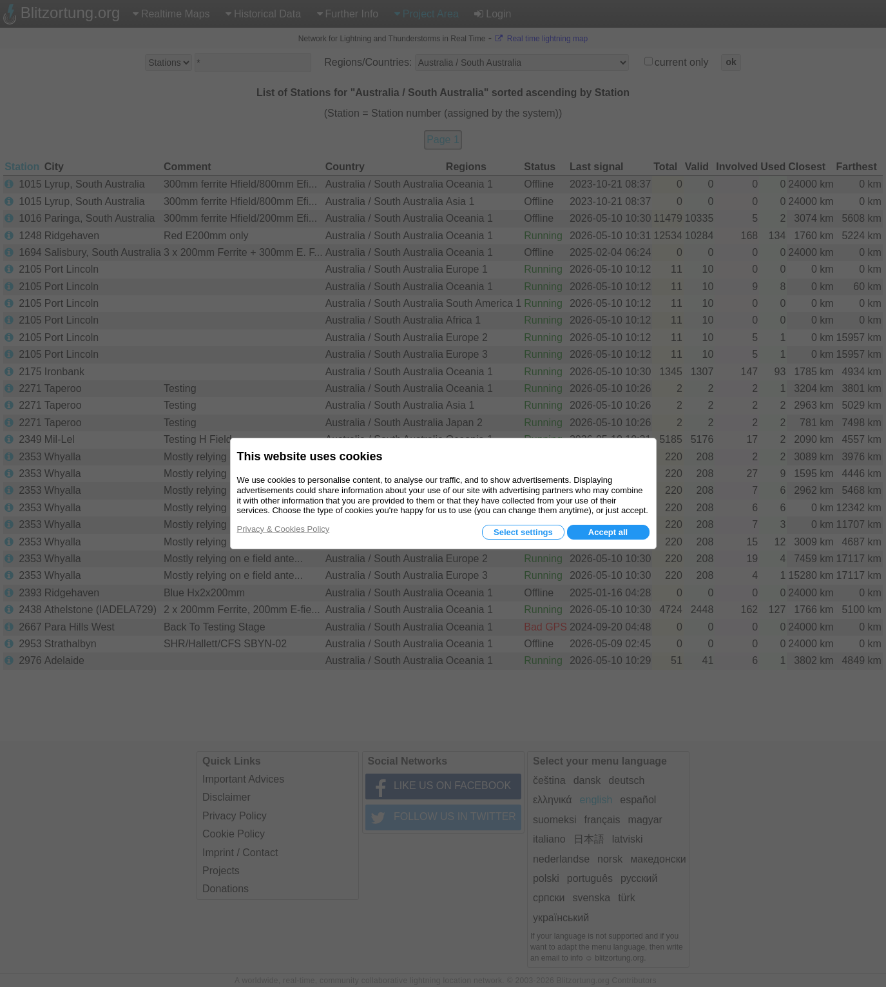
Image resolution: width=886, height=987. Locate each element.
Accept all (608, 532)
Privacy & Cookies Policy (283, 529)
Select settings (523, 532)
